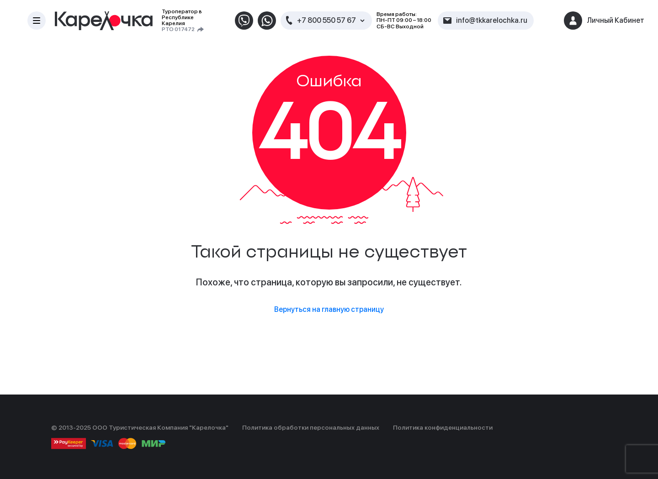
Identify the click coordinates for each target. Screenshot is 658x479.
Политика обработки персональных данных (310, 427)
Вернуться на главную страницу (329, 309)
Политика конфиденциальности (443, 427)
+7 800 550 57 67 (326, 20)
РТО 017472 (178, 29)
